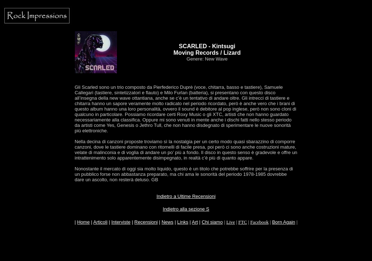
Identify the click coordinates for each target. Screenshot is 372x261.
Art (195, 222)
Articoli (100, 222)
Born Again (283, 222)
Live (230, 222)
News (168, 222)
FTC (242, 222)
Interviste (120, 222)
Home (83, 222)
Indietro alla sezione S (186, 209)
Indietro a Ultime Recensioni (186, 196)
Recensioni (146, 222)
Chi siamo (212, 222)
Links (182, 222)
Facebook (259, 222)
